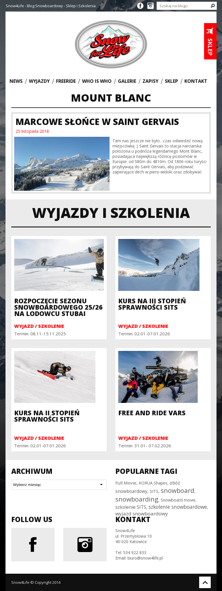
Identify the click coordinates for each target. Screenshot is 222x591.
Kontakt (195, 81)
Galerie (127, 81)
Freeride (66, 81)
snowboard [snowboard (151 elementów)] (177, 490)
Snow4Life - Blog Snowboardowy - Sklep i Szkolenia (51, 5)
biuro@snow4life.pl (145, 558)
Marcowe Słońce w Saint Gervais (97, 122)
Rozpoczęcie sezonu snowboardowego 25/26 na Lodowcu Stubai (58, 307)
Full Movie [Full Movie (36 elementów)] (125, 483)
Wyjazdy (39, 81)
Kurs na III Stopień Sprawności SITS (152, 303)
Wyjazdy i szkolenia (111, 212)
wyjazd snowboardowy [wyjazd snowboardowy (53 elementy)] (141, 513)
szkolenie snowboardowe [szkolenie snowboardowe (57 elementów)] (178, 506)
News (16, 81)
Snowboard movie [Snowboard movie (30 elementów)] (178, 500)
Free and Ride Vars (152, 412)
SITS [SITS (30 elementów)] (154, 491)
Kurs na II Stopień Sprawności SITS (46, 415)
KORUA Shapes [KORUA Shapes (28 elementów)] (153, 483)
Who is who (97, 81)
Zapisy (150, 81)
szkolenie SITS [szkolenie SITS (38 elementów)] (130, 507)
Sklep (171, 81)
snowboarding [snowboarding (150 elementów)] (136, 499)
